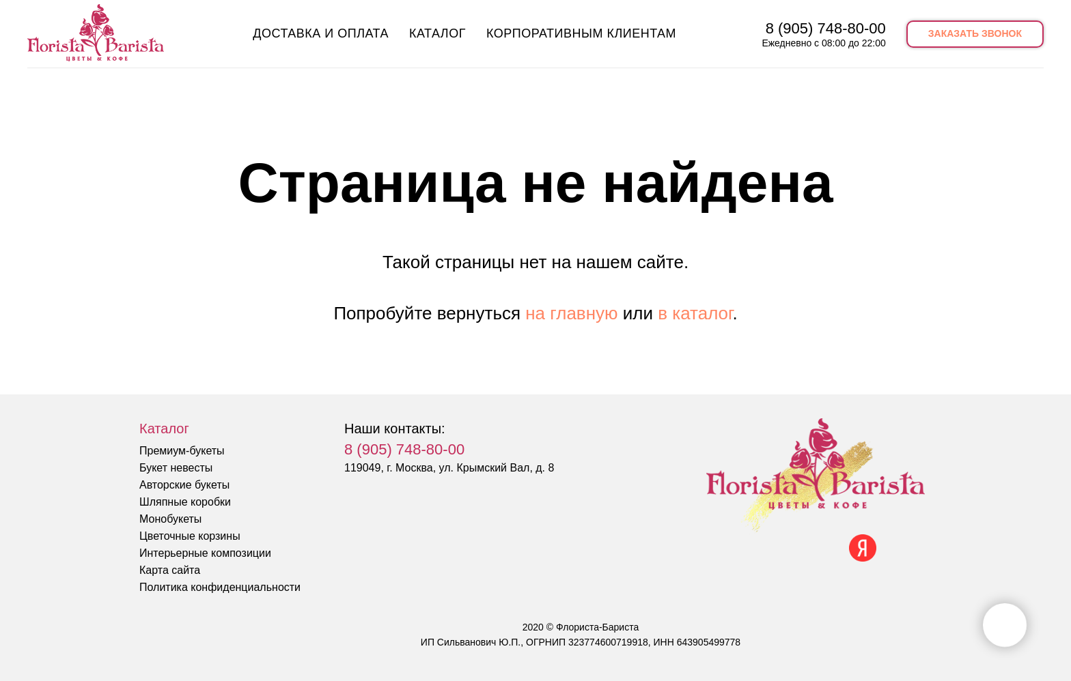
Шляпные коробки (185, 502)
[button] (975, 34)
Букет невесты (175, 468)
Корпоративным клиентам (581, 33)
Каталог (437, 33)
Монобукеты (170, 519)
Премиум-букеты (182, 451)
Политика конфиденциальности (220, 587)
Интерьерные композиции (205, 553)
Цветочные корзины (189, 536)
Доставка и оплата (321, 33)
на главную (571, 313)
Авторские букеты (184, 485)
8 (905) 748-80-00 (826, 28)
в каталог (695, 313)
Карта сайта (169, 570)
